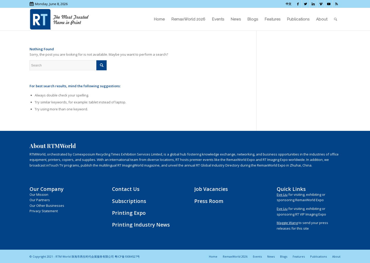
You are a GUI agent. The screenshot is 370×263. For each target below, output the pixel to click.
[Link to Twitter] (305, 4)
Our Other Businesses (47, 205)
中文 (288, 4)
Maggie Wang (287, 222)
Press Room (208, 201)
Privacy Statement (44, 211)
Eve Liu (282, 194)
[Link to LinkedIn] (313, 4)
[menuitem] (159, 19)
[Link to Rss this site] (336, 4)
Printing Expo (129, 212)
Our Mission (39, 194)
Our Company (46, 189)
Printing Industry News (141, 224)
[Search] (335, 19)
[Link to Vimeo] (321, 4)
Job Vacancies (211, 189)
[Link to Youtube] (328, 4)
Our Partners (40, 200)
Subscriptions (129, 201)
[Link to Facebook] (298, 4)
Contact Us (126, 189)
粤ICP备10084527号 (127, 256)
